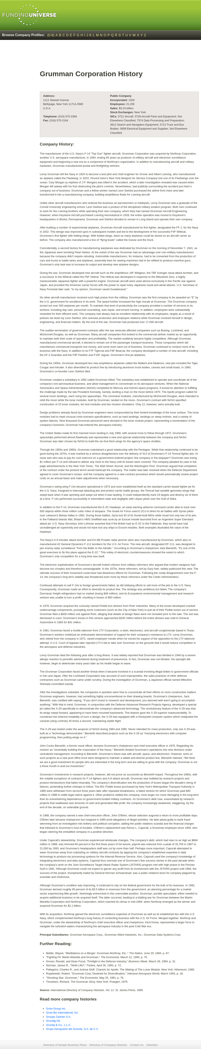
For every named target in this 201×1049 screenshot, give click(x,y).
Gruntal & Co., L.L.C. (58, 1025)
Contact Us (136, 1044)
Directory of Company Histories (108, 1044)
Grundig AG (53, 1020)
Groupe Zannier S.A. (58, 1016)
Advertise (152, 1044)
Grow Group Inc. (56, 1008)
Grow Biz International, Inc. (62, 1012)
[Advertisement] (119, 56)
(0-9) (50, 35)
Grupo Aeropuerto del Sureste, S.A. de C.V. (72, 1029)
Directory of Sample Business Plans (65, 1044)
